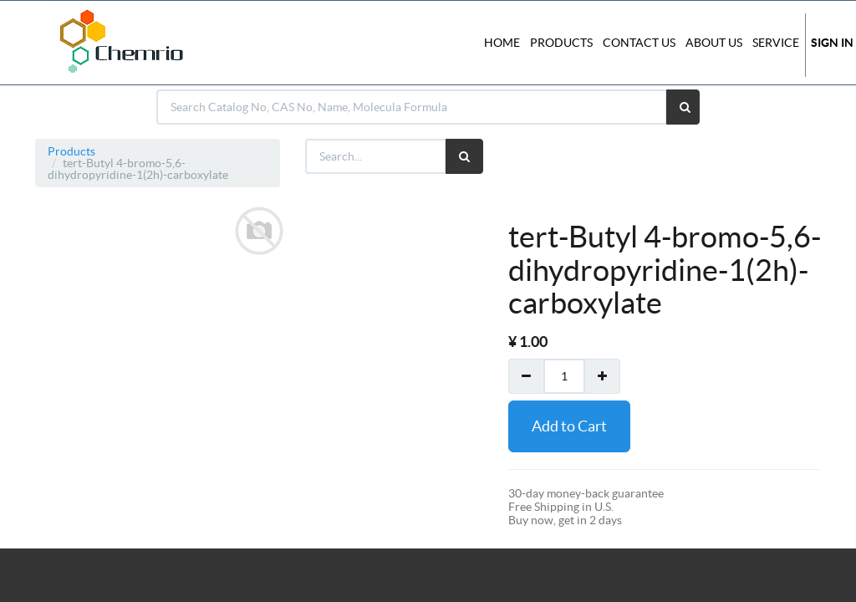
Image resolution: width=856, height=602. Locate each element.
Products (71, 151)
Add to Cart (569, 426)
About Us (713, 42)
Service (775, 42)
